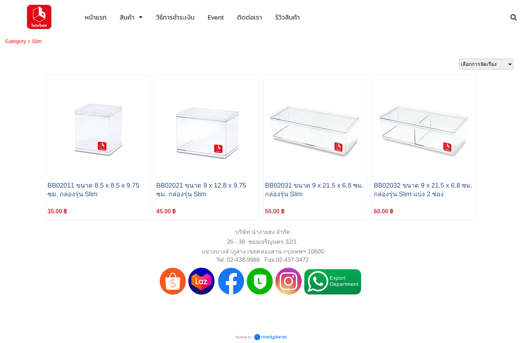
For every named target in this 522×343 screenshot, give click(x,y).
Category (15, 41)
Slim (37, 41)
